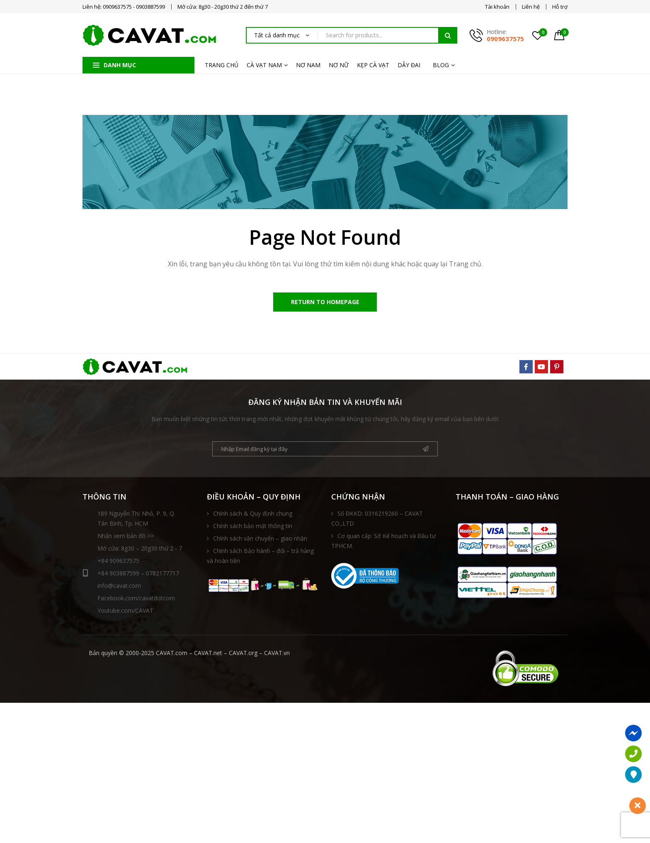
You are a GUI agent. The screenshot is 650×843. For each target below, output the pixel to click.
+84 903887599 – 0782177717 (130, 575)
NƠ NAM (308, 65)
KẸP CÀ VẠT (373, 65)
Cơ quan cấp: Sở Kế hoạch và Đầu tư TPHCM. (383, 542)
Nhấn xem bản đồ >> (125, 537)
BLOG (441, 65)
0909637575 (505, 38)
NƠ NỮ (339, 65)
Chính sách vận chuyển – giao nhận (260, 540)
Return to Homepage (325, 303)
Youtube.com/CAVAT (125, 612)
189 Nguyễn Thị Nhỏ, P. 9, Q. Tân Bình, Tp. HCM (136, 520)
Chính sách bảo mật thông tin (252, 527)
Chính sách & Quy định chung (252, 515)
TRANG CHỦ (221, 65)
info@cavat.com (119, 587)
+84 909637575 (118, 562)
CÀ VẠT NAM (264, 65)
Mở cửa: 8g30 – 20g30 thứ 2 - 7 (139, 550)
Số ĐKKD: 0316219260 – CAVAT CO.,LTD (377, 520)
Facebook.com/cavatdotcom (136, 600)
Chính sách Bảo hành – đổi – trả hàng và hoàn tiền (260, 557)
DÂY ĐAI (409, 65)
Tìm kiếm (447, 35)
